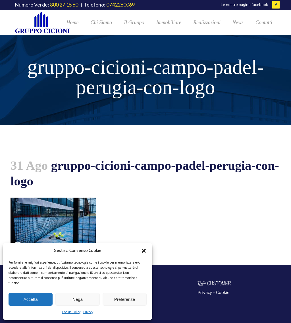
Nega (77, 299)
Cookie (222, 292)
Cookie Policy (71, 312)
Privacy (88, 312)
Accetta (31, 299)
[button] (144, 251)
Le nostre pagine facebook (244, 4)
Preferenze (124, 299)
